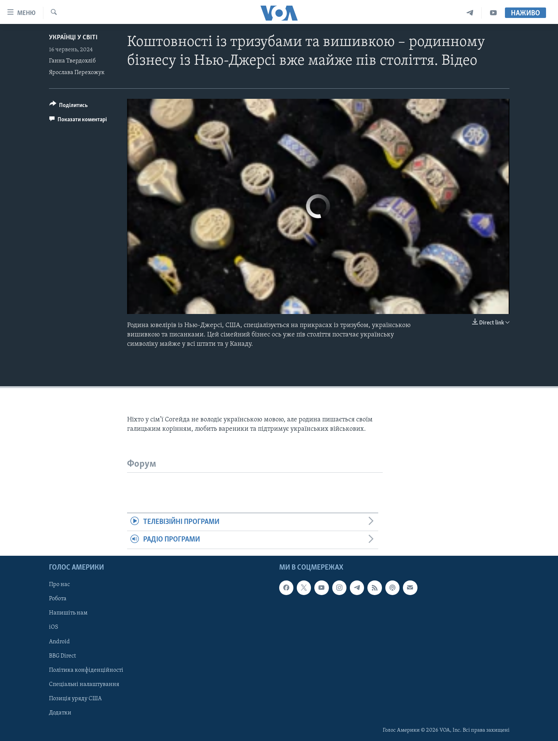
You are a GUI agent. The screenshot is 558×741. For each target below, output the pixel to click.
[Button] (68, 106)
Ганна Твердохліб (72, 61)
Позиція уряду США (75, 698)
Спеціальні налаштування (84, 684)
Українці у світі (73, 37)
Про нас (59, 585)
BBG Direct (62, 656)
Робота (58, 599)
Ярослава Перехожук (77, 73)
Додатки (60, 713)
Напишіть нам (68, 613)
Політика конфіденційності (86, 670)
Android (59, 641)
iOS (53, 627)
